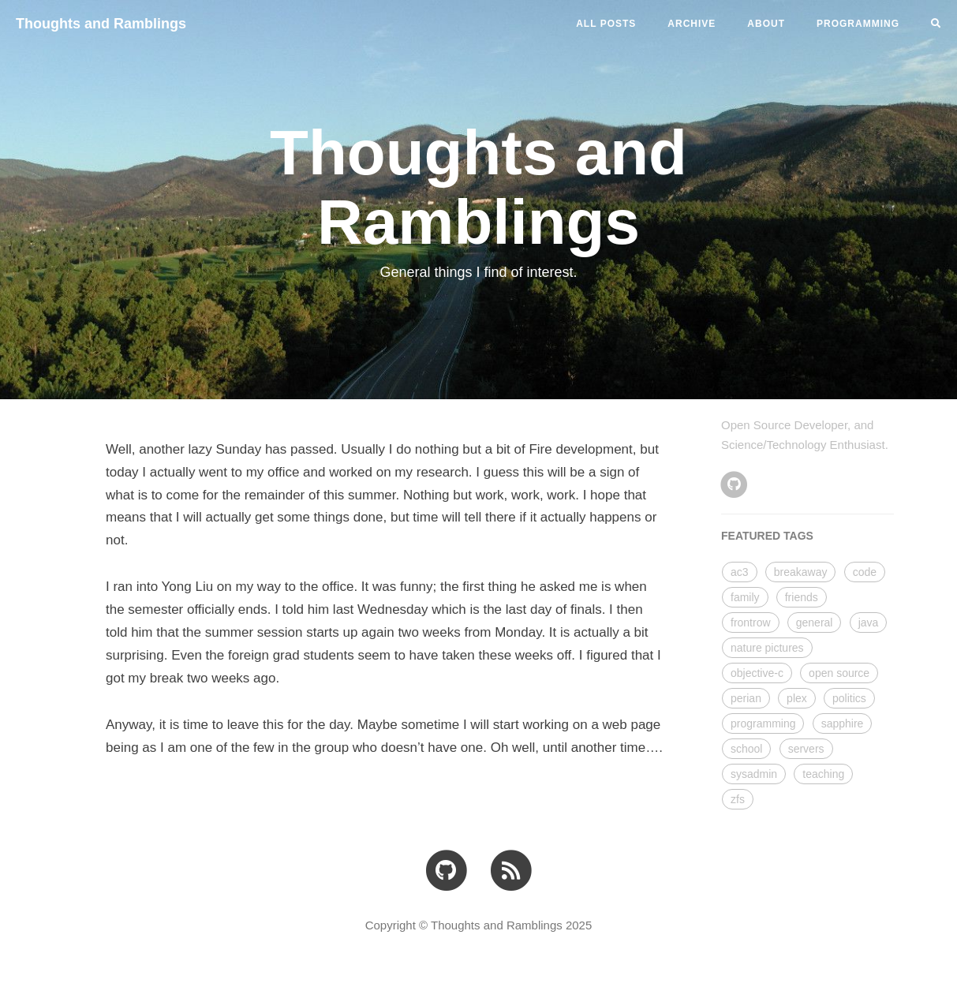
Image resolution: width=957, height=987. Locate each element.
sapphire (842, 723)
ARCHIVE (691, 23)
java (868, 622)
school (746, 748)
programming (763, 723)
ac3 (740, 572)
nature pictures (767, 647)
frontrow (751, 622)
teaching (823, 774)
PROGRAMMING (858, 23)
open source (839, 673)
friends (801, 597)
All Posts (606, 23)
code (865, 572)
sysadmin (754, 774)
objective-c (757, 673)
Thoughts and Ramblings (101, 24)
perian (746, 698)
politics (849, 698)
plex (797, 698)
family (745, 597)
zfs (738, 799)
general (814, 622)
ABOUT (766, 23)
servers (806, 748)
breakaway (801, 572)
